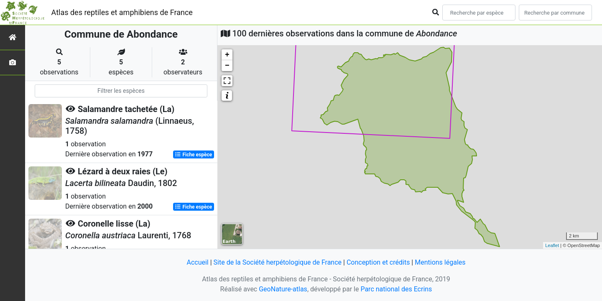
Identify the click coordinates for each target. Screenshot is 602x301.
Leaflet (552, 245)
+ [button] (227, 55)
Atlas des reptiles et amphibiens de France (122, 12)
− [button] (227, 66)
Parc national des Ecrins (396, 289)
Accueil (197, 262)
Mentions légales (440, 262)
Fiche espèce (193, 155)
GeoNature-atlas (283, 289)
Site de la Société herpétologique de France (278, 262)
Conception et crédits (378, 262)
